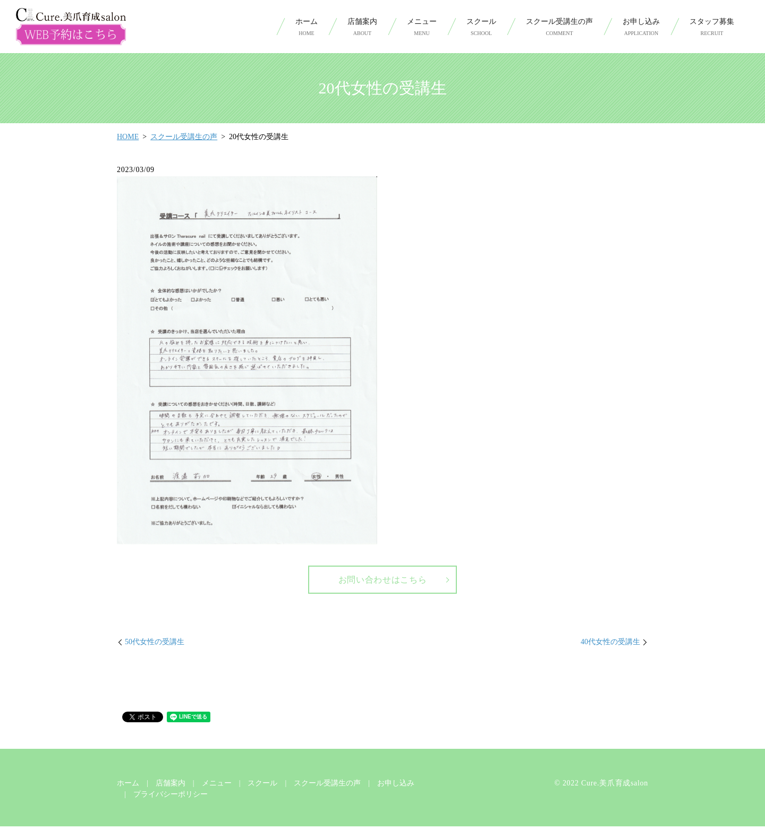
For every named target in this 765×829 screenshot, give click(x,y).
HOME (128, 137)
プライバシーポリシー (170, 797)
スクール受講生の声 (559, 27)
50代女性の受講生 (154, 644)
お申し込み (641, 27)
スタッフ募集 (712, 27)
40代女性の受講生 (610, 644)
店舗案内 (362, 27)
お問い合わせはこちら (382, 581)
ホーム (306, 27)
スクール (481, 27)
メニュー (422, 27)
